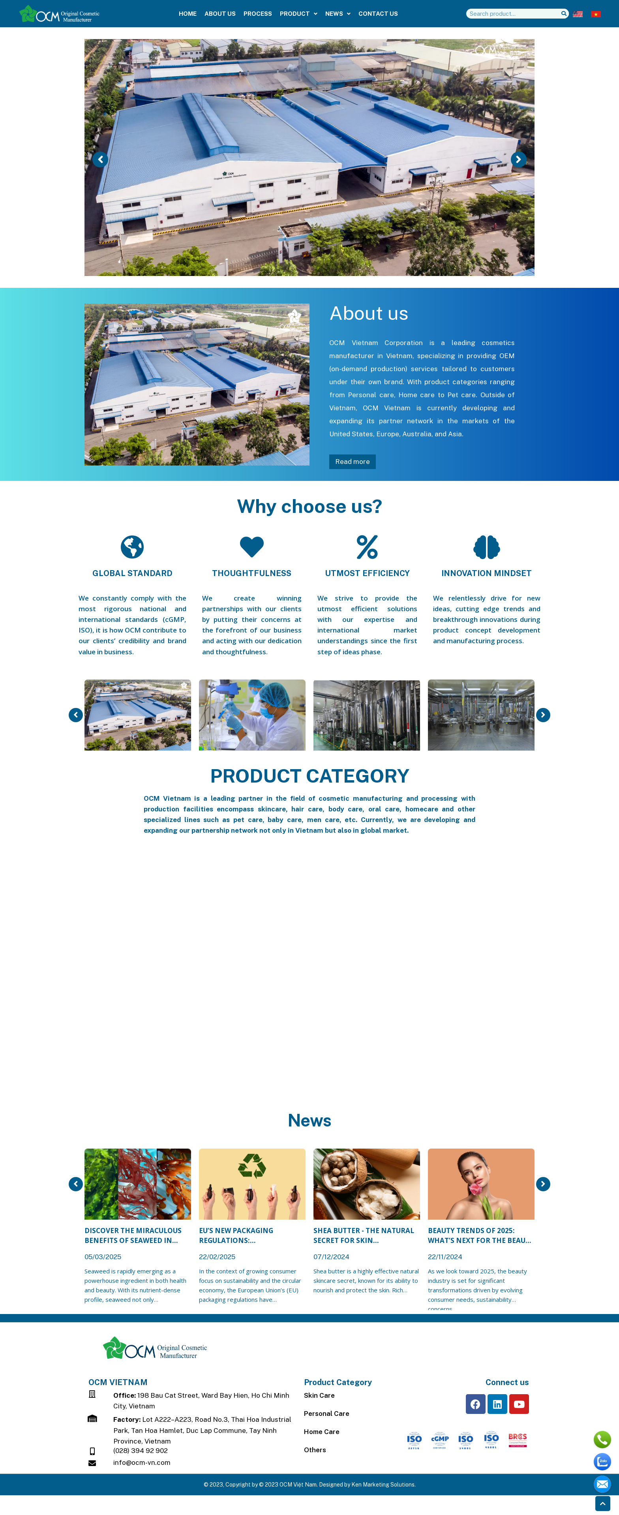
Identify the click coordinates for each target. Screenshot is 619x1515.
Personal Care (326, 1413)
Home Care (322, 1432)
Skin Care (319, 1395)
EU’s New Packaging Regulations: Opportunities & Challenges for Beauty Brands (243, 1236)
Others (315, 1450)
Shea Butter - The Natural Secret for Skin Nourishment (363, 1236)
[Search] (564, 14)
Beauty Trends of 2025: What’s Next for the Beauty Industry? (481, 1236)
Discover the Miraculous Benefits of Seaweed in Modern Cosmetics (133, 1236)
